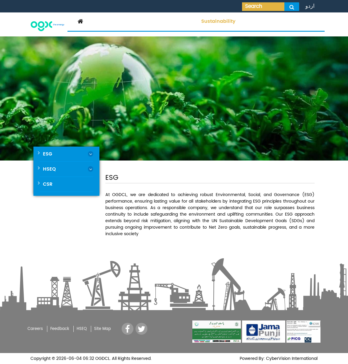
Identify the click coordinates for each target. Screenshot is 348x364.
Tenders (251, 21)
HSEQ (49, 169)
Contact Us (305, 21)
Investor (131, 21)
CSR (47, 184)
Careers (276, 21)
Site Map (102, 329)
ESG (47, 154)
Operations (160, 21)
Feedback (59, 329)
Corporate (103, 21)
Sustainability (218, 21)
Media (187, 21)
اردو (310, 6)
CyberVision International (291, 358)
